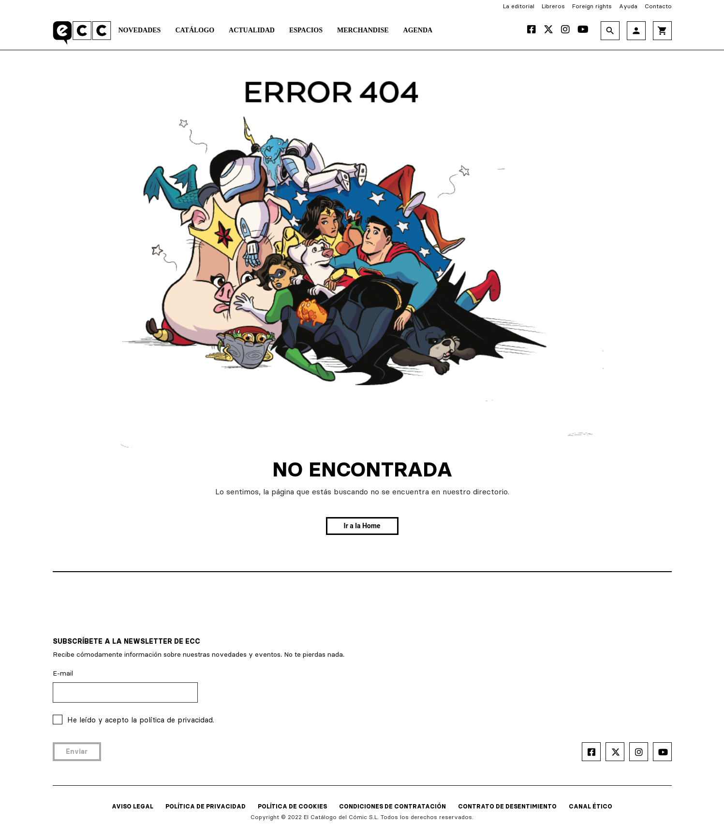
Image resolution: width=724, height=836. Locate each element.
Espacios (306, 30)
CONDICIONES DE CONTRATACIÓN (392, 806)
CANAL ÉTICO (590, 806)
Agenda (418, 30)
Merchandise (363, 30)
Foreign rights (592, 6)
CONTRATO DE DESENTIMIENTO (507, 806)
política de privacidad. (176, 719)
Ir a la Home (362, 526)
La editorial (518, 6)
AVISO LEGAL (132, 806)
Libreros (553, 6)
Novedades (139, 30)
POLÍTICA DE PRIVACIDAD (205, 806)
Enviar (77, 751)
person (636, 31)
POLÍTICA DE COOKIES (292, 806)
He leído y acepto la (140, 719)
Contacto (658, 6)
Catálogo (194, 30)
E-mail (63, 673)
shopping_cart (662, 31)
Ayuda (628, 6)
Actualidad (252, 30)
